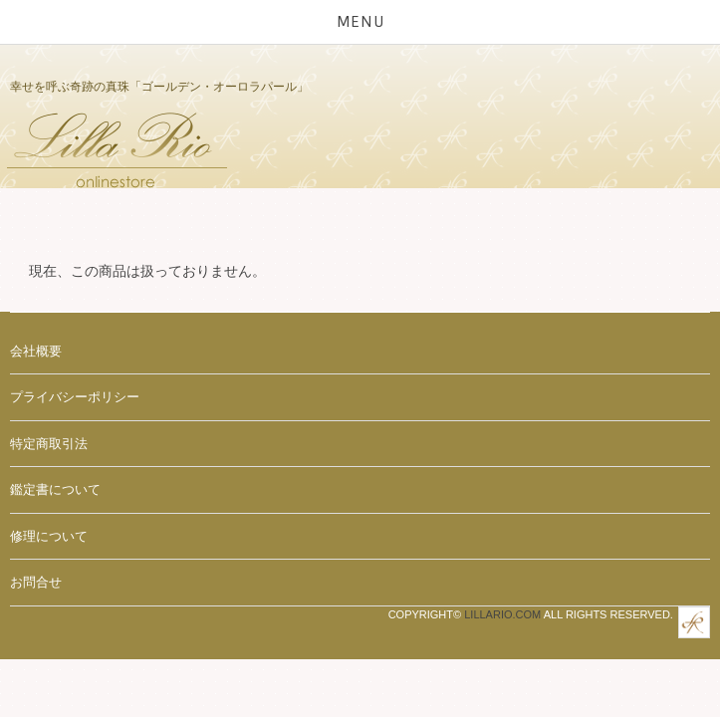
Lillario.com (502, 614)
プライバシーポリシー (74, 396)
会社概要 (36, 351)
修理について (49, 536)
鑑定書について (55, 489)
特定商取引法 (49, 443)
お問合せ (36, 582)
